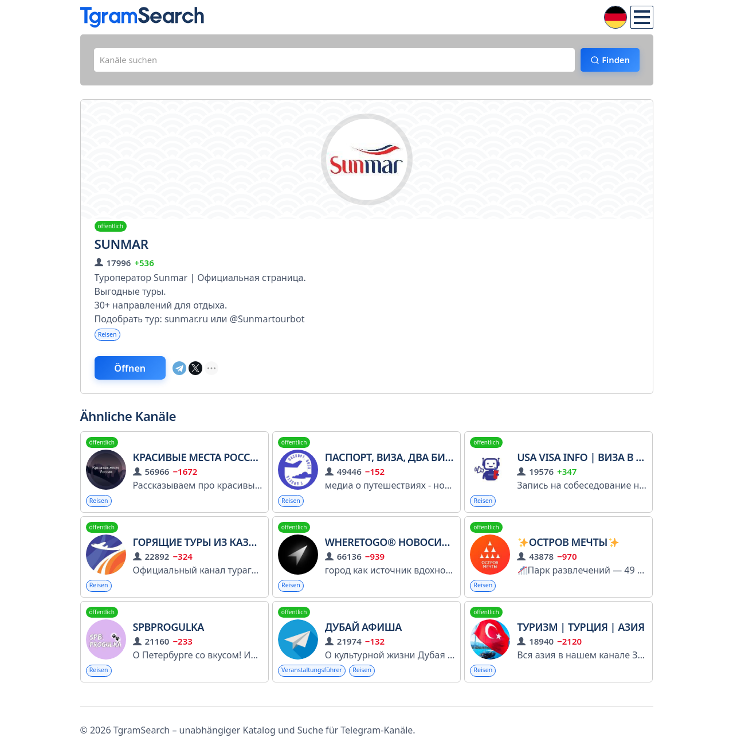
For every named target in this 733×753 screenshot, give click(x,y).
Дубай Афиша (363, 636)
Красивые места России (199, 464)
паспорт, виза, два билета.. (400, 464)
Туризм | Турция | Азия (581, 636)
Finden (610, 61)
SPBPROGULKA (168, 636)
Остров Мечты (568, 550)
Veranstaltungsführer (316, 680)
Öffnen (139, 373)
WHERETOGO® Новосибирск (400, 550)
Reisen (109, 338)
